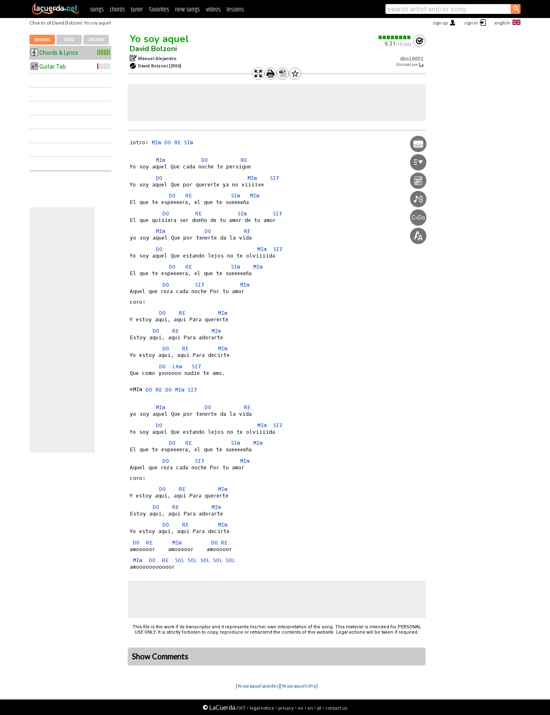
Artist (69, 40)
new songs (187, 9)
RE (177, 142)
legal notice (262, 708)
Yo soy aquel (159, 38)
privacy (286, 708)
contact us (336, 708)
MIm (156, 142)
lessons (235, 9)
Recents (96, 40)
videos (213, 9)
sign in (471, 23)
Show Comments (160, 656)
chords (117, 9)
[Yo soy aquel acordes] (258, 685)
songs (97, 9)
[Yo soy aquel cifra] (299, 685)
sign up (440, 23)
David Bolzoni (153, 49)
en (310, 708)
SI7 (274, 178)
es (300, 708)
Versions (42, 40)
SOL (180, 560)
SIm (188, 142)
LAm (177, 366)
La (421, 64)
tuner (137, 9)
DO (168, 142)
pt (319, 708)
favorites (159, 9)
